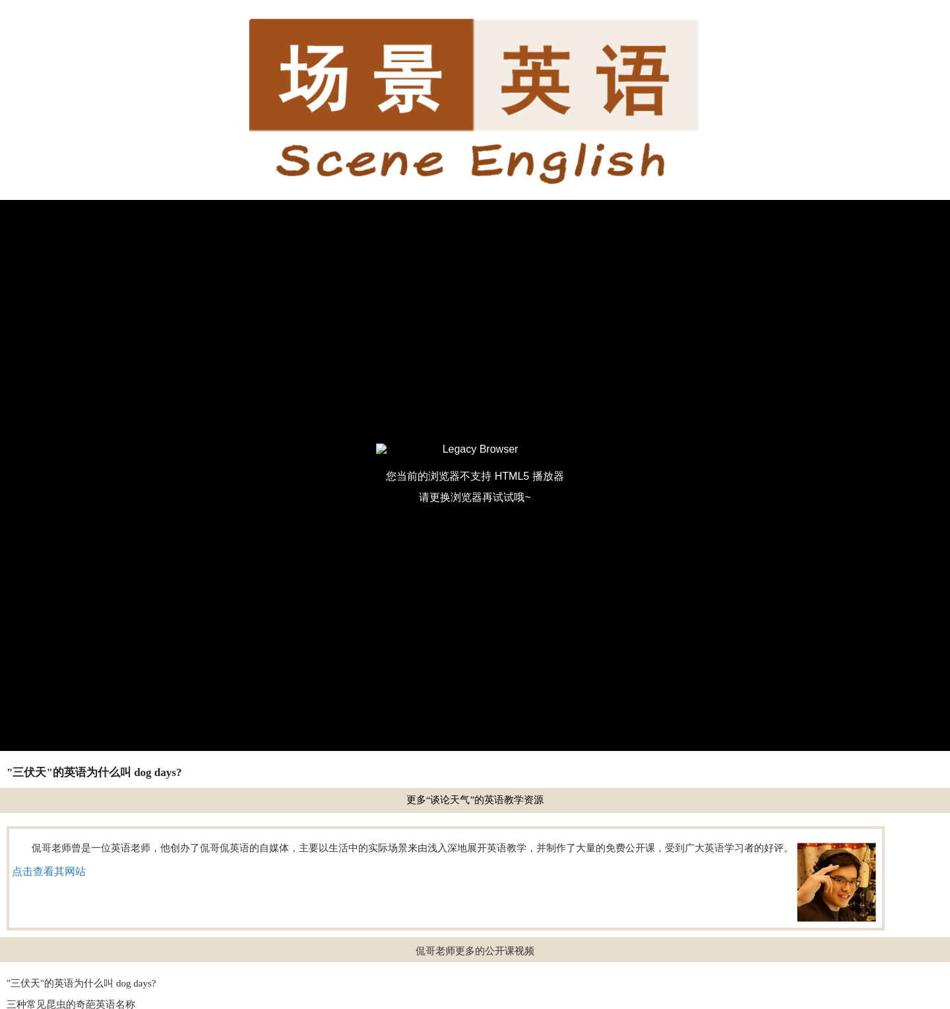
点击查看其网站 (49, 871)
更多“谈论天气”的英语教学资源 (475, 800)
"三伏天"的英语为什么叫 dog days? (81, 983)
